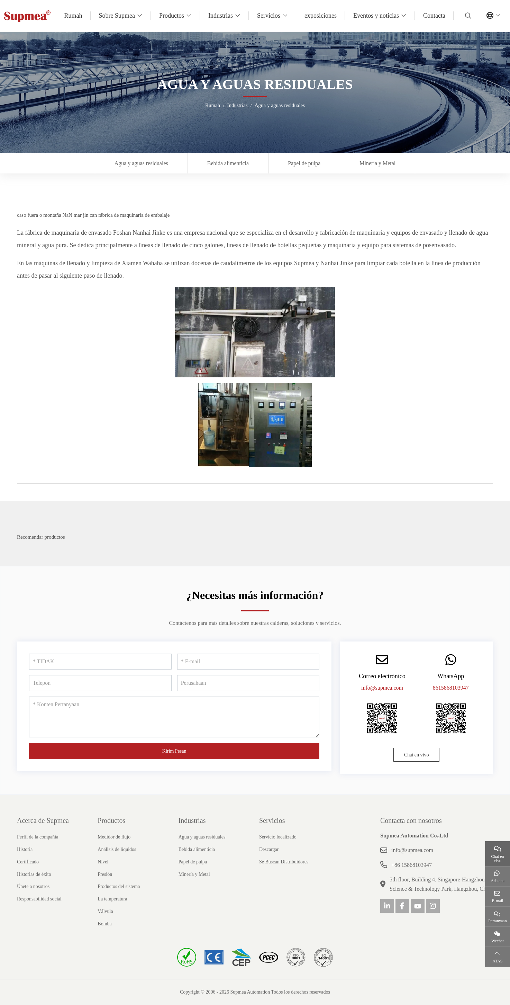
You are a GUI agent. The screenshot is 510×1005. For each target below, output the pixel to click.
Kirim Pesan (174, 751)
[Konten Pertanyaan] (174, 717)
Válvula (105, 911)
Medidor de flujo (114, 837)
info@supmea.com (382, 688)
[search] (467, 15)
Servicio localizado (278, 837)
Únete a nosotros (33, 886)
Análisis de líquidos (117, 849)
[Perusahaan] (248, 683)
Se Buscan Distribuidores (283, 861)
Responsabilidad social (39, 898)
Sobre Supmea (117, 15)
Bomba (104, 923)
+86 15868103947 (411, 865)
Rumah (73, 15)
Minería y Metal (377, 163)
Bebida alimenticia (228, 163)
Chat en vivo (416, 754)
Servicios (268, 15)
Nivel (103, 861)
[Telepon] (100, 683)
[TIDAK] (100, 662)
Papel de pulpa (304, 163)
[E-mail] (248, 662)
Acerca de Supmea (43, 820)
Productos (171, 15)
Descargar (269, 849)
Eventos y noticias (376, 15)
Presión (105, 874)
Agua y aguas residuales (141, 163)
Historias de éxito (34, 874)
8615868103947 (451, 688)
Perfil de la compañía (37, 837)
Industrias (220, 15)
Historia (25, 849)
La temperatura (112, 898)
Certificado (28, 861)
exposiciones (320, 15)
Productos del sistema (119, 886)
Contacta (434, 15)
